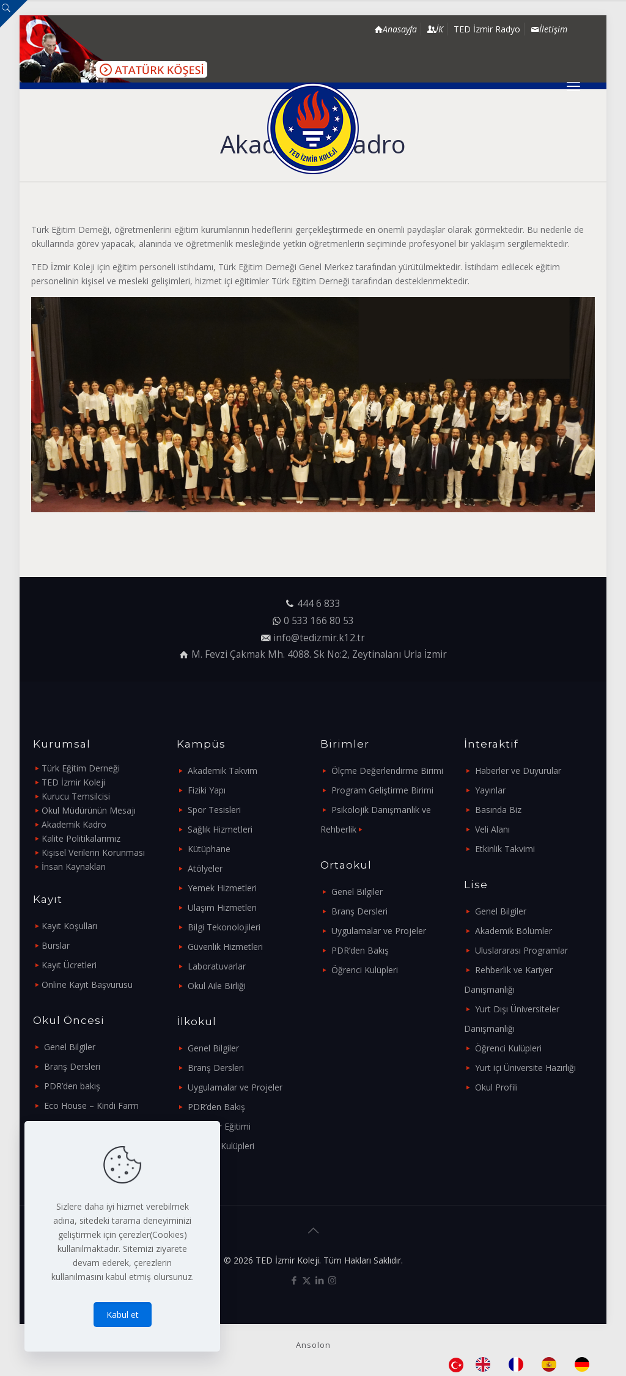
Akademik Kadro (74, 824)
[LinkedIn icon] (319, 1280)
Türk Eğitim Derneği (81, 768)
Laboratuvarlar (217, 966)
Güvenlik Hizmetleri (225, 946)
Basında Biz (498, 809)
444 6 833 (319, 603)
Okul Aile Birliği (217, 986)
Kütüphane (209, 849)
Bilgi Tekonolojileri (224, 927)
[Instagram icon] (332, 1280)
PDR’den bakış (72, 1086)
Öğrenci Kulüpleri (221, 1146)
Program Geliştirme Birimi (382, 790)
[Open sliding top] (14, 14)
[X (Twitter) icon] (306, 1280)
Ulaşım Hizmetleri (222, 907)
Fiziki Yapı (207, 790)
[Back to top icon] (313, 1230)
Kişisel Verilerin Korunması (93, 852)
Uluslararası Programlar (521, 950)
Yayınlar (490, 790)
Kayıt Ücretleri (69, 965)
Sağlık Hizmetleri (220, 829)
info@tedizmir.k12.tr (319, 637)
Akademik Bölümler (513, 930)
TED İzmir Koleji (73, 782)
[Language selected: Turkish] (525, 1364)
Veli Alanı (492, 829)
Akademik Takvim (222, 770)
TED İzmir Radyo (487, 29)
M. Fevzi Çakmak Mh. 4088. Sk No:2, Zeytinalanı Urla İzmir (319, 654)
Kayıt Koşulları (69, 926)
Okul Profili (496, 1087)
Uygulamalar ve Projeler (235, 1087)
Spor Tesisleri (214, 809)
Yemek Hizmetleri (222, 888)
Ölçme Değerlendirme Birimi (387, 770)
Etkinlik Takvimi (505, 849)
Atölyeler (205, 868)
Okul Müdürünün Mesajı (89, 810)
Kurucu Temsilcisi (76, 796)
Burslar (56, 945)
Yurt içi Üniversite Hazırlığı (525, 1067)
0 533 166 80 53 (319, 620)
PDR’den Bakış (216, 1107)
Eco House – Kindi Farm (91, 1105)
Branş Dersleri (72, 1066)
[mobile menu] (573, 85)
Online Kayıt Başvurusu (87, 984)
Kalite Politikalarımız (81, 838)
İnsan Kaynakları (74, 866)
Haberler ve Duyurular (518, 770)
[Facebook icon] (293, 1280)
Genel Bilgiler (69, 1047)
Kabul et (122, 1314)
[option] (486, 1364)
